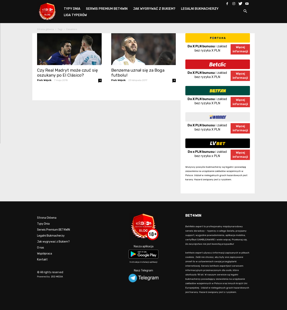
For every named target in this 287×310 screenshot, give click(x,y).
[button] (245, 12)
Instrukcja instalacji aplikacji (143, 262)
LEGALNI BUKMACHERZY (199, 9)
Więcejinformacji (240, 49)
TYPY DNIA (72, 9)
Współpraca (44, 253)
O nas (40, 247)
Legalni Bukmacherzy (51, 235)
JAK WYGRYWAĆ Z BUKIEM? (154, 9)
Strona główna (45, 29)
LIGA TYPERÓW (75, 15)
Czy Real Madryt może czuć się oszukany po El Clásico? (67, 73)
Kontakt (42, 259)
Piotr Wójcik (44, 80)
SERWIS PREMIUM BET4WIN (107, 9)
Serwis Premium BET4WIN (53, 229)
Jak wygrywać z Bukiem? (53, 241)
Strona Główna (46, 217)
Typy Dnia (43, 223)
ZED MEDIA (57, 276)
